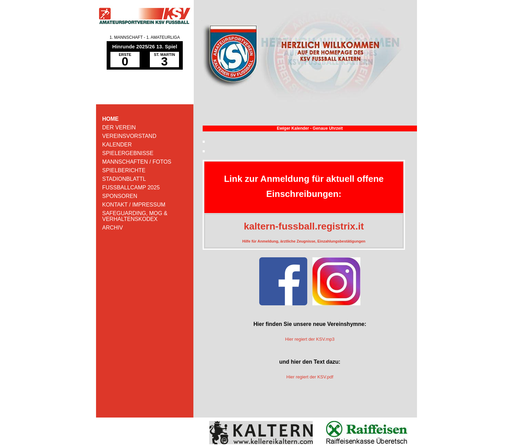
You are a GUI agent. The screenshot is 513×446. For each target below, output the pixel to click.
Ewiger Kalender (293, 128)
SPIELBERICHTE (123, 170)
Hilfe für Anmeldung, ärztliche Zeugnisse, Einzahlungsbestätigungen (304, 241)
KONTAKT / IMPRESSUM (133, 205)
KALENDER (117, 145)
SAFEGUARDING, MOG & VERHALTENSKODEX (134, 216)
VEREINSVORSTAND (129, 136)
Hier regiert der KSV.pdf (309, 376)
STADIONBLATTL (124, 179)
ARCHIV (112, 228)
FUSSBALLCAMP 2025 (131, 187)
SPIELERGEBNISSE (127, 153)
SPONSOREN (119, 196)
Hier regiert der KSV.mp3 (309, 339)
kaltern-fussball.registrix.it (304, 226)
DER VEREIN (119, 127)
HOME (110, 119)
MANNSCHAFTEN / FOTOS (136, 162)
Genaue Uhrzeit (328, 128)
